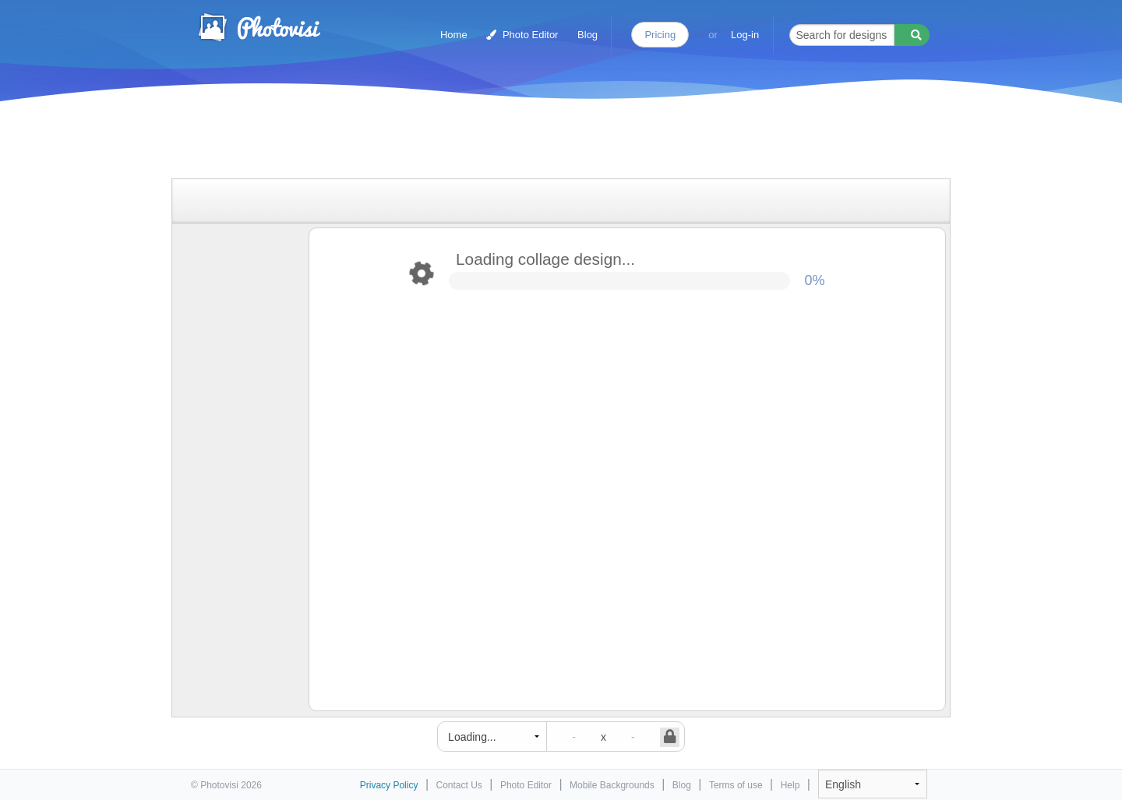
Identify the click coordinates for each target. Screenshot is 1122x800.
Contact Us (459, 785)
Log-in (745, 35)
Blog (587, 35)
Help (790, 785)
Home (454, 35)
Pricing (660, 35)
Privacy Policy (389, 785)
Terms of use (736, 785)
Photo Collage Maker (258, 27)
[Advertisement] (544, 142)
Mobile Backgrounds (612, 785)
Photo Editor (522, 35)
